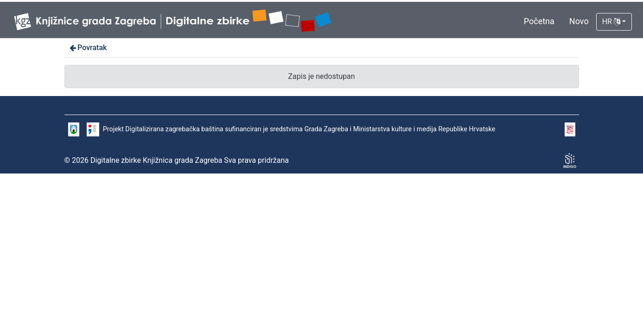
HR (611, 21)
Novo (579, 21)
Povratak (87, 47)
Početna (539, 21)
